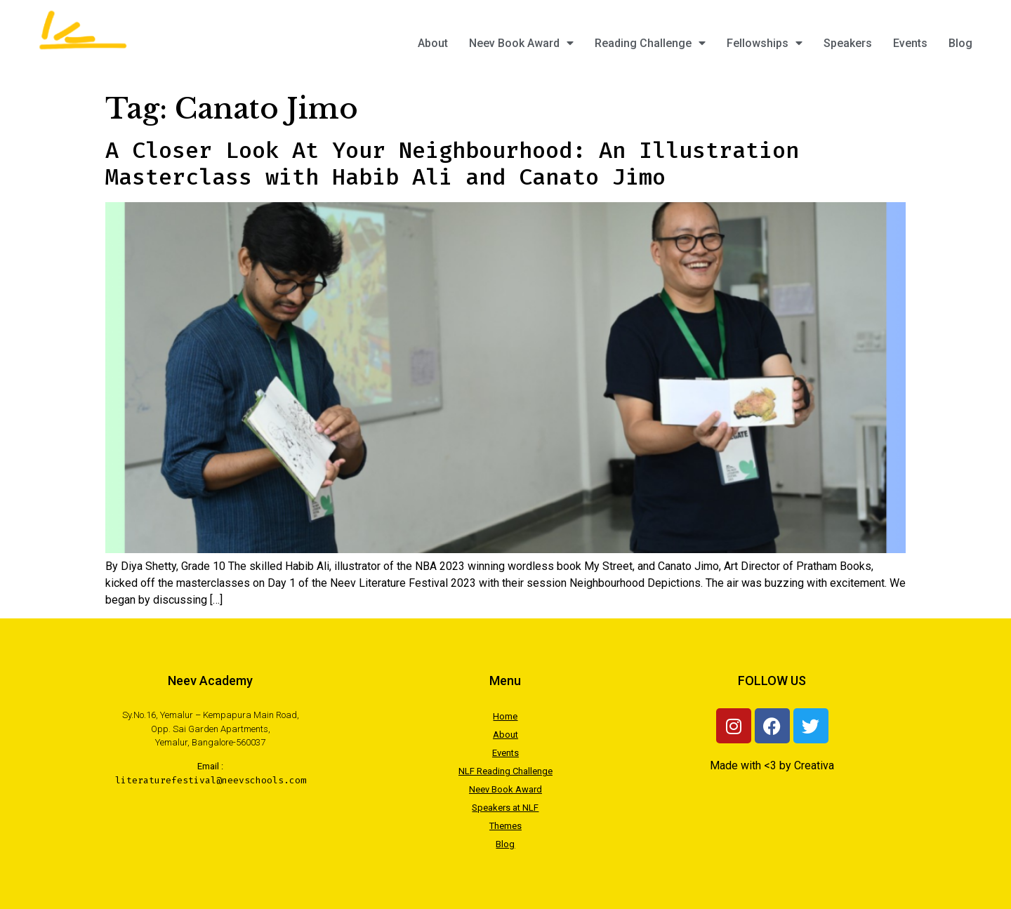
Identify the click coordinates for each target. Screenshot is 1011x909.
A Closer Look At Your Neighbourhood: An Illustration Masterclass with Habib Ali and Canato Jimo (452, 163)
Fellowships (764, 43)
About (433, 43)
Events (910, 43)
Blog (960, 43)
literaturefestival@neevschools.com (210, 780)
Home (505, 716)
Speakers (848, 43)
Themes (505, 826)
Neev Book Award (521, 43)
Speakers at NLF (505, 807)
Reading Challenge (650, 43)
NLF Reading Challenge (505, 771)
